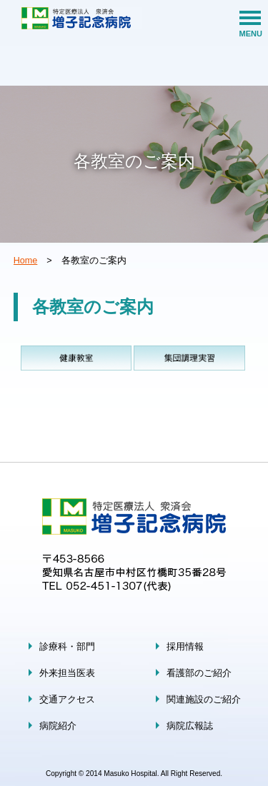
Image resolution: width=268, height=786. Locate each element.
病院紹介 (57, 726)
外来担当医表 (67, 673)
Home (26, 261)
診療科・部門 (67, 647)
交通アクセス (67, 700)
